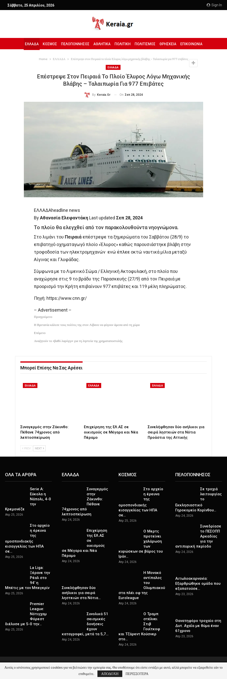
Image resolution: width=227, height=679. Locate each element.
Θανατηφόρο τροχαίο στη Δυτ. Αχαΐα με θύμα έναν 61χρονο (198, 625)
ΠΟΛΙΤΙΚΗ (123, 44)
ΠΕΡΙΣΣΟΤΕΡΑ (137, 673)
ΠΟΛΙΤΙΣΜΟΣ (146, 44)
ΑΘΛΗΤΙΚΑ (101, 44)
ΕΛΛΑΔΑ (29, 44)
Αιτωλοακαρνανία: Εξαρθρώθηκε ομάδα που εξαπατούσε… (197, 583)
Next (39, 448)
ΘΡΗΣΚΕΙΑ (169, 44)
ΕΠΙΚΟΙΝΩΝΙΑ (194, 44)
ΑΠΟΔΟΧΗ (110, 673)
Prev (26, 448)
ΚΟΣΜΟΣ (48, 44)
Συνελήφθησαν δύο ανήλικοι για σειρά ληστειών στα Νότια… (81, 593)
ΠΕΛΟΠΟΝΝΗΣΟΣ (74, 44)
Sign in (214, 5)
